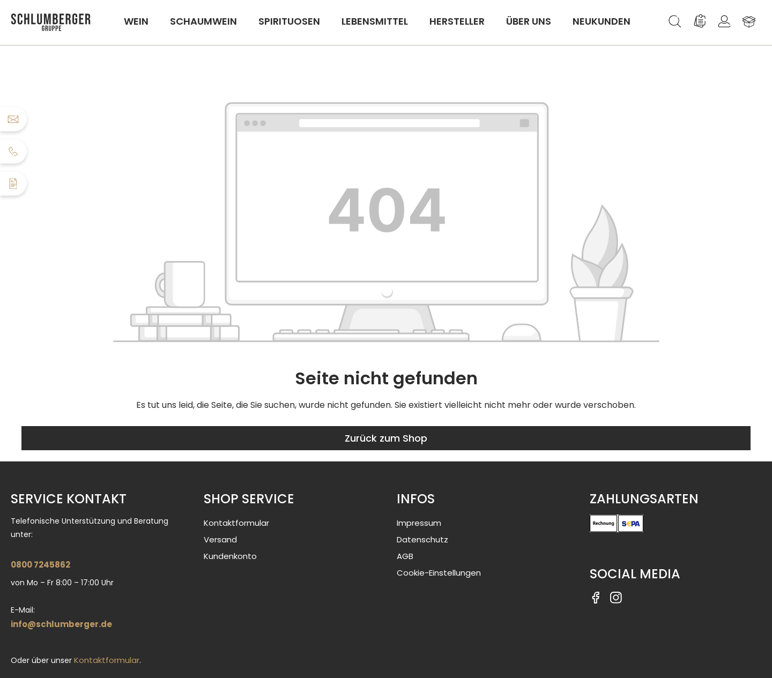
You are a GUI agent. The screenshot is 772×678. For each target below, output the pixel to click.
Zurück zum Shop (386, 438)
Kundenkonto (230, 556)
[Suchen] (675, 21)
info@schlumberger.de (61, 624)
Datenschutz (422, 539)
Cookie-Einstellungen (439, 572)
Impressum (419, 522)
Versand (220, 539)
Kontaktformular (106, 660)
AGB (405, 556)
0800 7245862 (40, 564)
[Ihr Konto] (724, 21)
